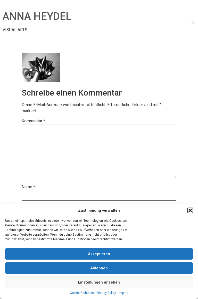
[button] (190, 210)
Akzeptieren (99, 254)
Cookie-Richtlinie (82, 293)
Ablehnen (99, 268)
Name (28, 187)
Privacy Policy (106, 293)
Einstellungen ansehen (99, 282)
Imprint (123, 293)
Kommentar (33, 121)
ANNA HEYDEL (37, 16)
